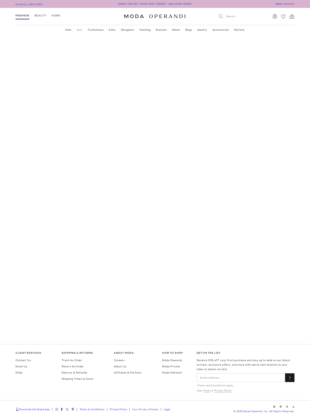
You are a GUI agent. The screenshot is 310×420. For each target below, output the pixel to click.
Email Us (21, 366)
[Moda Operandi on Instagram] (56, 409)
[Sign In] (274, 16)
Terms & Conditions (92, 409)
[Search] (242, 16)
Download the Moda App (33, 409)
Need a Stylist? (285, 3)
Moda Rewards (172, 360)
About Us (120, 366)
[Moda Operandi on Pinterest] (72, 409)
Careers (119, 360)
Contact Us (23, 360)
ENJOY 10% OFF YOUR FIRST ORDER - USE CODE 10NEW (155, 3)
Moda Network (172, 372)
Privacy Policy (118, 409)
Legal (167, 409)
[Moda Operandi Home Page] (155, 16)
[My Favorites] (283, 16)
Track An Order (72, 360)
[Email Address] (241, 377)
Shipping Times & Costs (77, 378)
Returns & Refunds (74, 372)
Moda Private (171, 366)
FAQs (19, 372)
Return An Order (73, 366)
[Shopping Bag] (291, 16)
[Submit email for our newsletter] (289, 377)
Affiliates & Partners (128, 372)
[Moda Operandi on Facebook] (61, 409)
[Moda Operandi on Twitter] (67, 409)
